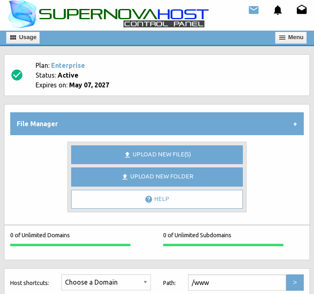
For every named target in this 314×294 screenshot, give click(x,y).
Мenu (291, 37)
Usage (22, 37)
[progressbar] (70, 245)
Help (157, 199)
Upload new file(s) (157, 155)
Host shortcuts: (29, 283)
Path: (169, 283)
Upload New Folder (157, 177)
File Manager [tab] (37, 123)
